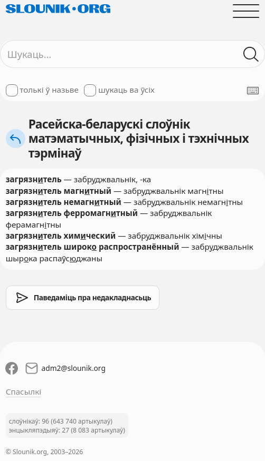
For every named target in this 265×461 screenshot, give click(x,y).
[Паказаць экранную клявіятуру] (253, 90)
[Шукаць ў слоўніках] (251, 54)
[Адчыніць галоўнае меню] (246, 11)
